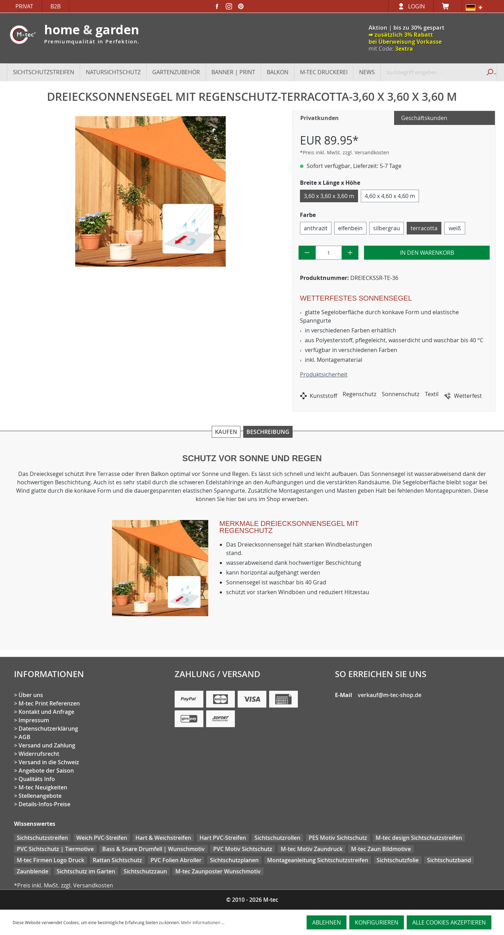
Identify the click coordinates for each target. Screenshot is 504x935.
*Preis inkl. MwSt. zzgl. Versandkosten (344, 152)
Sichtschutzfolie (398, 860)
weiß (455, 228)
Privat (24, 6)
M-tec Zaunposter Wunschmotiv (218, 871)
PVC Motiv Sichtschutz (242, 849)
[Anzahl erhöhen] (350, 253)
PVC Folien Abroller (176, 860)
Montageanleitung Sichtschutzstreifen (317, 860)
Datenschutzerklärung (48, 728)
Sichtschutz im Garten (86, 871)
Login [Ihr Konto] (416, 6)
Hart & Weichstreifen (163, 838)
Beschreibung (267, 432)
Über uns (31, 695)
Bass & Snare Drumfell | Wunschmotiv (153, 849)
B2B (55, 6)
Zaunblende (32, 871)
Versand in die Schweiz (49, 762)
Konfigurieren (376, 922)
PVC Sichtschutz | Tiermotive (55, 849)
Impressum (34, 720)
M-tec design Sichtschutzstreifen (419, 838)
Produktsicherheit (324, 374)
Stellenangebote (40, 796)
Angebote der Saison (46, 770)
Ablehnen (326, 922)
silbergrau (386, 228)
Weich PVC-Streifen (101, 838)
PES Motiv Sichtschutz (338, 838)
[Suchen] (489, 72)
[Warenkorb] (448, 6)
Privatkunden (319, 118)
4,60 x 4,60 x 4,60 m (390, 196)
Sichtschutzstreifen (42, 838)
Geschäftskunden (424, 118)
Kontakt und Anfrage (46, 712)
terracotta (424, 228)
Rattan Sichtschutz (117, 860)
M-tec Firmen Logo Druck (50, 860)
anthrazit (316, 228)
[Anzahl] (328, 253)
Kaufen (226, 432)
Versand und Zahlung (47, 745)
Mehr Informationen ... (202, 922)
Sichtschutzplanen (234, 860)
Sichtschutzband (449, 860)
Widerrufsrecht (39, 754)
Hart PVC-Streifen (223, 838)
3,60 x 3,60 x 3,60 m (329, 196)
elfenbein (350, 228)
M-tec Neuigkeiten (43, 787)
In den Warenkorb (427, 252)
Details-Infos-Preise (44, 804)
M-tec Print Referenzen (49, 703)
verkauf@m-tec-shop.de (389, 695)
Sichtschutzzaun (145, 871)
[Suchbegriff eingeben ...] (431, 72)
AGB (24, 737)
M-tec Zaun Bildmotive (381, 849)
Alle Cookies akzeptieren (449, 922)
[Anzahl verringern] (307, 253)
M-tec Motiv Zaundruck (312, 849)
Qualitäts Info (37, 779)
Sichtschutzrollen (277, 838)
